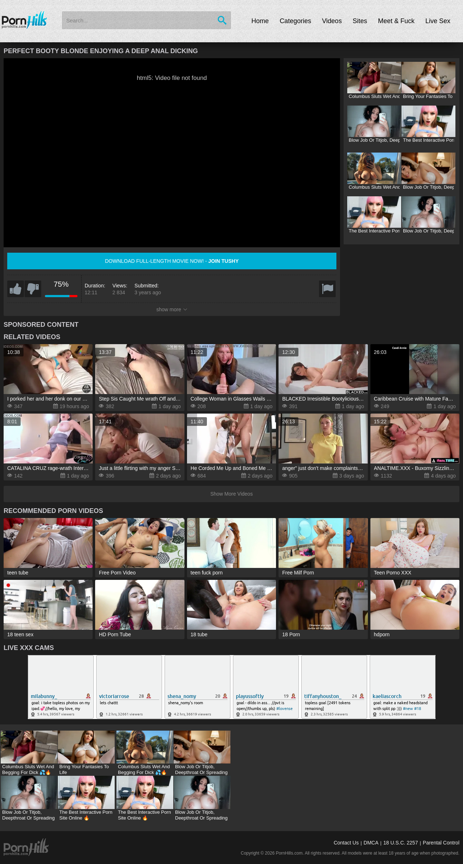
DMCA (371, 843)
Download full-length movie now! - (171, 261)
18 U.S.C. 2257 (400, 843)
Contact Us (346, 843)
